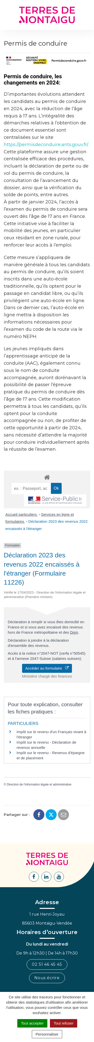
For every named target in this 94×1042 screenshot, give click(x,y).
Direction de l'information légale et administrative (39, 784)
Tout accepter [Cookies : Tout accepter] (32, 1023)
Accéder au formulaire (47, 668)
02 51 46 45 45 (47, 964)
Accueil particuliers (22, 514)
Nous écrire (47, 977)
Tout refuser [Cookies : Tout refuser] (63, 1023)
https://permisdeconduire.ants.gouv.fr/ (46, 144)
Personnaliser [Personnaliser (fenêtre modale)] (47, 1034)
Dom (74, 632)
